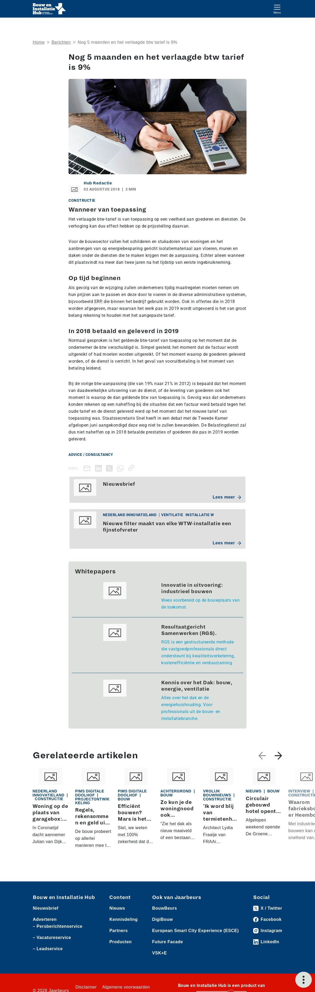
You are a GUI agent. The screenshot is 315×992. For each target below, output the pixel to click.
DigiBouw (162, 919)
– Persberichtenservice (57, 926)
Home (39, 42)
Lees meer (227, 497)
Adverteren (44, 919)
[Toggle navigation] (277, 8)
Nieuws (117, 908)
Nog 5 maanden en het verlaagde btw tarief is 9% (127, 42)
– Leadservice (48, 948)
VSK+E (159, 953)
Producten (120, 942)
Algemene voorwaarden (126, 987)
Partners (118, 930)
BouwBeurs (164, 908)
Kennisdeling (123, 919)
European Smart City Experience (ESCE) (195, 930)
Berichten (61, 42)
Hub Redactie (98, 183)
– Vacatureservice (52, 937)
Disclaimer (86, 987)
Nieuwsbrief (45, 908)
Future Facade (167, 942)
